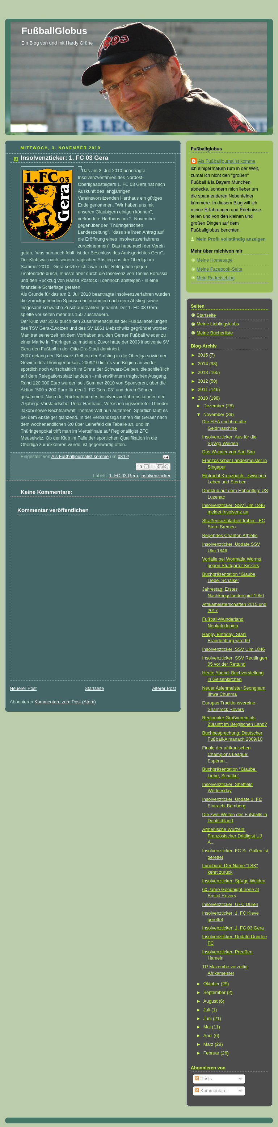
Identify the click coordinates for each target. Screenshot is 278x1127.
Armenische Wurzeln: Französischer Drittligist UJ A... (232, 836)
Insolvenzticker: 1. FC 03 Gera (233, 928)
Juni (208, 1018)
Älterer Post (164, 688)
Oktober (212, 983)
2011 (204, 389)
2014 (204, 363)
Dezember (214, 405)
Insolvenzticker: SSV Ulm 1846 (233, 649)
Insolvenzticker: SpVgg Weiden (233, 880)
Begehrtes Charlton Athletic (230, 535)
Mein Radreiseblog (216, 277)
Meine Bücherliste (215, 333)
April (208, 1035)
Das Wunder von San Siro (228, 451)
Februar (212, 1053)
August (211, 1001)
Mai (207, 1027)
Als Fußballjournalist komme (226, 161)
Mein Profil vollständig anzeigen (231, 239)
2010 (204, 398)
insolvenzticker (155, 475)
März (209, 1044)
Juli (207, 1009)
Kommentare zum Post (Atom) (65, 701)
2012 (204, 381)
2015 (204, 355)
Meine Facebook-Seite (219, 269)
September (215, 992)
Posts (203, 1078)
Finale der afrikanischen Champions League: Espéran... (226, 754)
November (214, 414)
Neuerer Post (23, 688)
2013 (204, 372)
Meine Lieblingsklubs (218, 324)
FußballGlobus (54, 30)
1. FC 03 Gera (123, 475)
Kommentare (211, 1090)
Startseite (94, 688)
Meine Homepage (215, 260)
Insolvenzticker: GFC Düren (230, 904)
